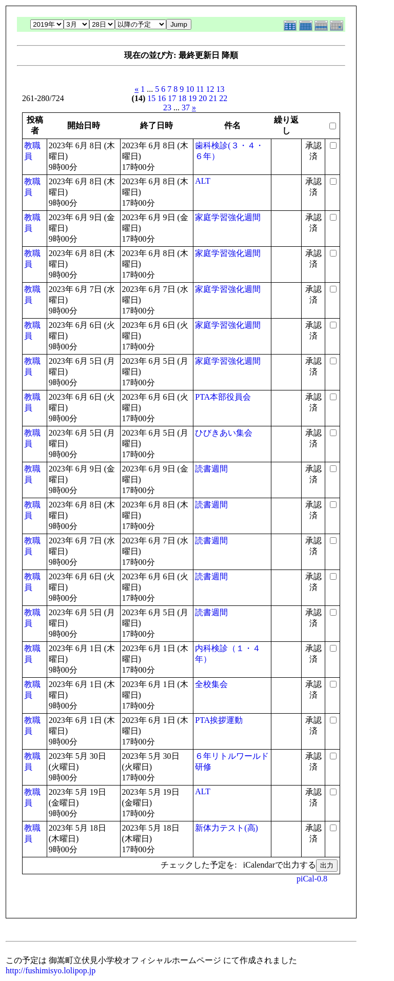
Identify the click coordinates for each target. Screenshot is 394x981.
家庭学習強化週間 (228, 217)
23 (167, 107)
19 (192, 98)
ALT (202, 180)
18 (182, 98)
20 (203, 98)
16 (161, 98)
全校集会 (211, 684)
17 (172, 98)
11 (200, 89)
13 (220, 89)
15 (151, 98)
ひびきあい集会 (223, 432)
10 (190, 89)
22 (223, 98)
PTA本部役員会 (223, 397)
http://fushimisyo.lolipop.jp (50, 970)
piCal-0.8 (312, 878)
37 (186, 107)
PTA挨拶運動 (219, 720)
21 (213, 98)
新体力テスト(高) (226, 827)
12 (210, 89)
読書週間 (211, 468)
